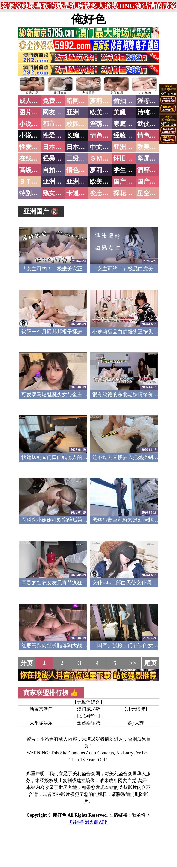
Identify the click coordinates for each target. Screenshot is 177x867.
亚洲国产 (125, 147)
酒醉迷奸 (149, 170)
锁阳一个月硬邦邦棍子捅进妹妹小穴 (62, 332)
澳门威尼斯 (88, 709)
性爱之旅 (31, 147)
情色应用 (149, 135)
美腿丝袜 (125, 112)
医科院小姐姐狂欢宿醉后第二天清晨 (62, 520)
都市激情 (55, 123)
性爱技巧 (55, 135)
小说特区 (31, 123)
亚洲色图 (78, 112)
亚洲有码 (78, 181)
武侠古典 (149, 123)
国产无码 (125, 181)
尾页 (150, 663)
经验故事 (125, 135)
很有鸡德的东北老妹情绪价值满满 (130, 394)
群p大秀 (136, 722)
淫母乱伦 (149, 100)
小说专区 (31, 135)
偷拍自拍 (125, 100)
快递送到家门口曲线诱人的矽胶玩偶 (62, 457)
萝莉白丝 (102, 170)
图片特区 (31, 112)
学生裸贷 (125, 170)
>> (132, 663)
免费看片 (55, 100)
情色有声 (78, 170)
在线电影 (31, 158)
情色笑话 (102, 135)
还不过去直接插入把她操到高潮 (127, 457)
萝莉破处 (102, 100)
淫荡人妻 (102, 123)
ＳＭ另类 (102, 158)
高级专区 (31, 170)
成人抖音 (31, 100)
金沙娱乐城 (88, 722)
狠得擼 (77, 822)
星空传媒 (149, 193)
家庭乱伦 (125, 123)
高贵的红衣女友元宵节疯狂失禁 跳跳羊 (65, 583)
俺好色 (88, 19)
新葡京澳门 (41, 709)
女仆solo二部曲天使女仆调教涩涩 (129, 583)
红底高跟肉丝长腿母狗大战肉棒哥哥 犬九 (67, 645)
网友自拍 (55, 112)
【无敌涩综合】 (88, 702)
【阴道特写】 (88, 715)
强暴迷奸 (55, 158)
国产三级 (149, 181)
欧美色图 (102, 112)
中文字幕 (102, 147)
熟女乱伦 (55, 193)
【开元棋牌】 (136, 709)
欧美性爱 (149, 147)
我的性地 (141, 815)
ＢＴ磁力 (31, 181)
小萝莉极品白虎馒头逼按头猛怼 (127, 332)
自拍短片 (55, 170)
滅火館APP (96, 822)
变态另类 (102, 193)
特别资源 (31, 193)
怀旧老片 (125, 158)
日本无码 (55, 147)
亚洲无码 (55, 181)
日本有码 (78, 147)
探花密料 (125, 193)
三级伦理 (78, 158)
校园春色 (78, 123)
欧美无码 (102, 181)
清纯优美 (149, 112)
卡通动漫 (78, 193)
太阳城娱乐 (41, 722)
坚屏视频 (149, 158)
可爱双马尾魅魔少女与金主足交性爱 (62, 394)
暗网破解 (78, 100)
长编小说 (78, 135)
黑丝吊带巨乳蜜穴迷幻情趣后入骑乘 (132, 520)
